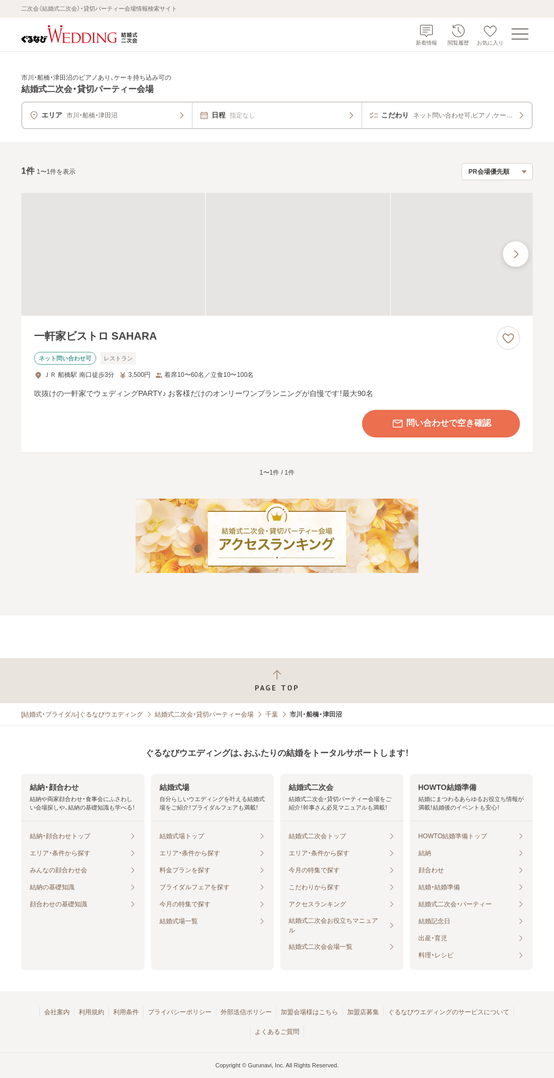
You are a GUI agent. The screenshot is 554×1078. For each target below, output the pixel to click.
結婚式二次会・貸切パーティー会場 (204, 714)
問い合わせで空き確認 (441, 423)
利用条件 (126, 1012)
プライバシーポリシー (180, 1012)
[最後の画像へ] (515, 254)
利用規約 (91, 1012)
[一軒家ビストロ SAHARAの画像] (277, 254)
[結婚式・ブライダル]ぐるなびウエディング (82, 714)
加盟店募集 (363, 1012)
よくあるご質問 (277, 1031)
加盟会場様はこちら (309, 1012)
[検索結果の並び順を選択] (497, 171)
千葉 (271, 714)
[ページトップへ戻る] (277, 680)
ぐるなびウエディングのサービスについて (448, 1012)
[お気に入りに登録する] (508, 338)
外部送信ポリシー (246, 1012)
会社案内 (57, 1012)
